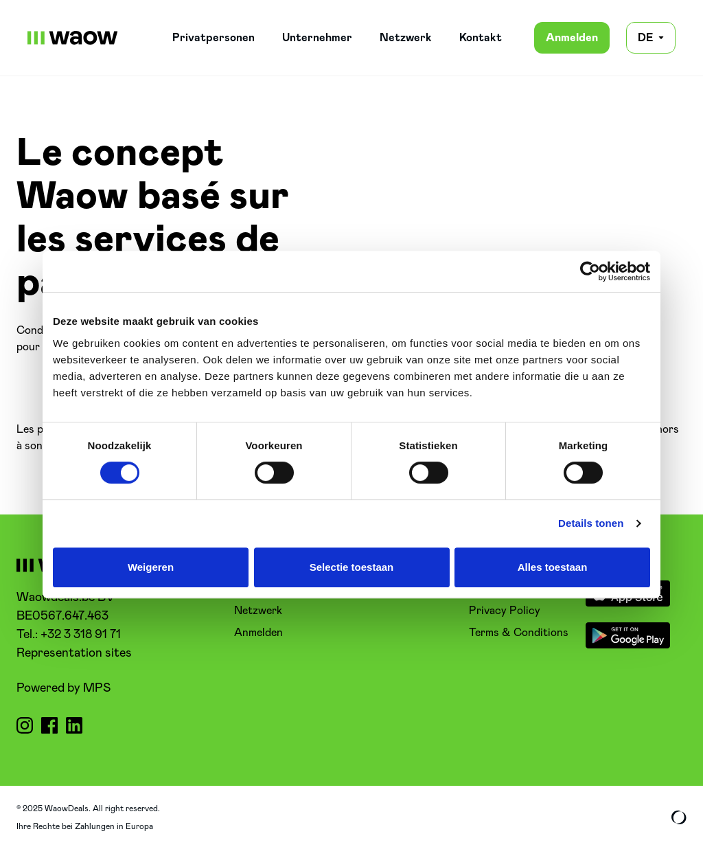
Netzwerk (406, 37)
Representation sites (74, 653)
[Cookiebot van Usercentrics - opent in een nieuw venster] (590, 271)
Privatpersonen (213, 37)
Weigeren (151, 567)
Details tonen (590, 523)
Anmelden (572, 37)
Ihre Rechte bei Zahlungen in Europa (84, 826)
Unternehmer (317, 37)
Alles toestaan (553, 567)
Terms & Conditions (518, 632)
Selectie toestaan (352, 567)
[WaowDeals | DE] (72, 38)
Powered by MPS (63, 688)
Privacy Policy (504, 610)
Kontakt (480, 37)
